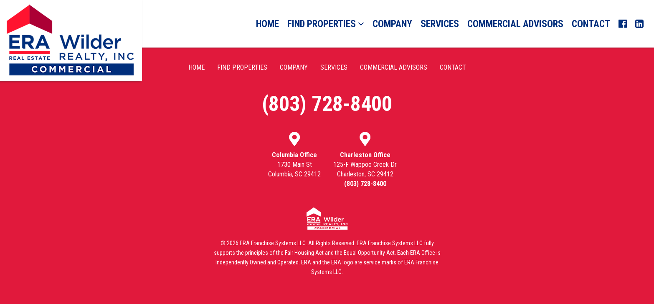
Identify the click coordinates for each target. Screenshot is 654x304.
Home (267, 24)
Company (392, 24)
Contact (591, 24)
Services (440, 24)
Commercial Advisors (515, 24)
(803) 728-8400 (327, 104)
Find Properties (325, 24)
